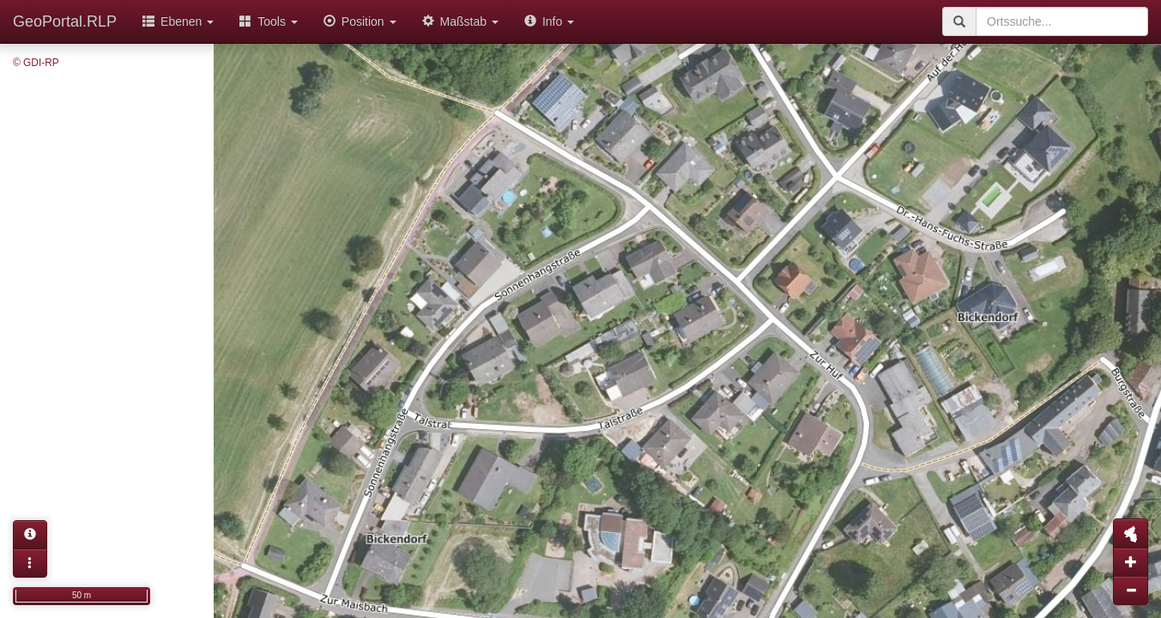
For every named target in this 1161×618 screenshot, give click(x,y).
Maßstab (460, 21)
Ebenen (178, 21)
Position (360, 21)
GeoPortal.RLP (65, 21)
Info (549, 21)
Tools (268, 21)
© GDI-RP (36, 63)
